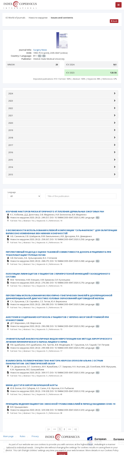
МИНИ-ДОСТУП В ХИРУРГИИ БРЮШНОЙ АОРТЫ (32, 385)
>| (75, 429)
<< (54, 429)
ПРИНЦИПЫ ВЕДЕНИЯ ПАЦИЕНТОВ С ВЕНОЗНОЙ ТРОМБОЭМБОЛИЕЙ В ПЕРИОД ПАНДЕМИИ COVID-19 (60, 403)
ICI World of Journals (15, 17)
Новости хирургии (38, 17)
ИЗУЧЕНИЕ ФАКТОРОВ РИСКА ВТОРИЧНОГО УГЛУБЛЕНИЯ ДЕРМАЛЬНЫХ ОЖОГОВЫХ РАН (55, 211)
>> (69, 429)
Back (114, 21)
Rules (22, 436)
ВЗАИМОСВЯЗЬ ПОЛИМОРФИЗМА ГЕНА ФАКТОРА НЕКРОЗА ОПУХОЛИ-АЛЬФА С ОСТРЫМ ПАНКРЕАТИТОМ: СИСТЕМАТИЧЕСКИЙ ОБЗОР (54, 362)
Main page (8, 436)
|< (48, 429)
